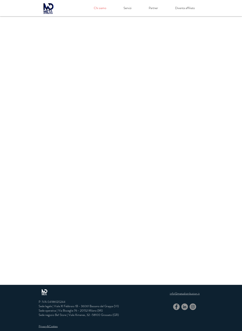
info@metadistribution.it (185, 293)
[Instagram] (193, 306)
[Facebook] (176, 306)
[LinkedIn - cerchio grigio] (184, 306)
